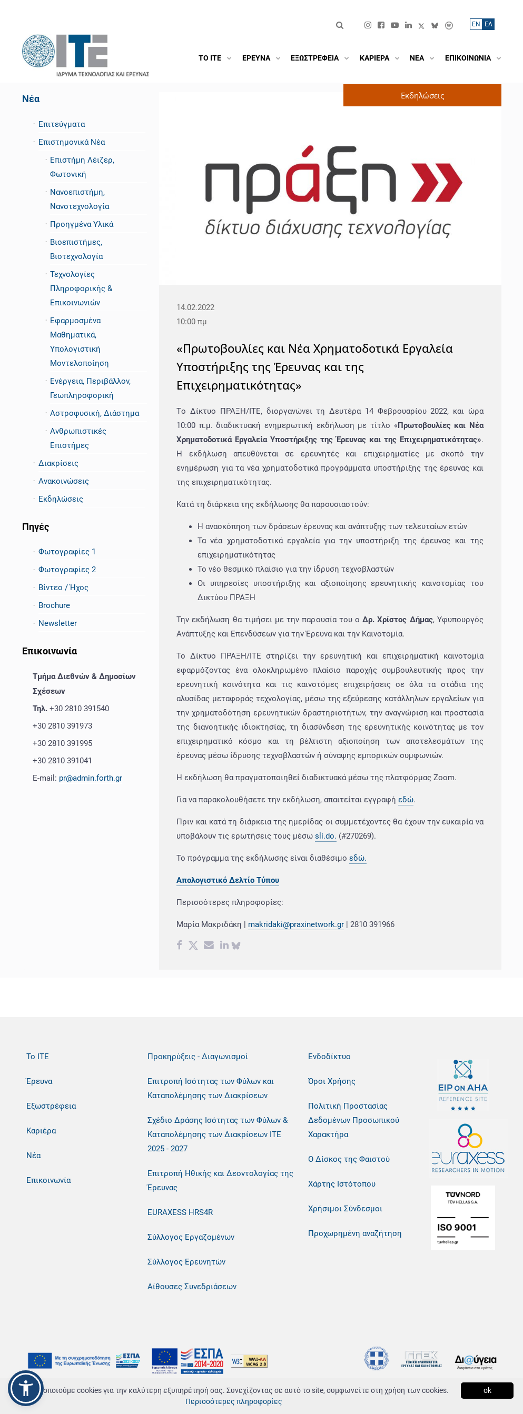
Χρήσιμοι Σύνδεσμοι (345, 1208)
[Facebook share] (179, 946)
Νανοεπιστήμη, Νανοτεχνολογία (79, 199)
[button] (26, 1388)
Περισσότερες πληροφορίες (233, 1401)
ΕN (476, 24)
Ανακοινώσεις (63, 481)
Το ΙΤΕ (37, 1056)
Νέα (31, 98)
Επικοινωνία (48, 1180)
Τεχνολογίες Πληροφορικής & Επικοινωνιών (81, 288)
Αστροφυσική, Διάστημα (94, 413)
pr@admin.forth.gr (90, 778)
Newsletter (57, 623)
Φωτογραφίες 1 (67, 551)
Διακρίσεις (58, 463)
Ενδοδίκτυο (329, 1056)
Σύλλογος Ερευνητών (186, 1262)
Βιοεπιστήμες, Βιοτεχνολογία (76, 249)
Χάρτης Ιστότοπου (342, 1184)
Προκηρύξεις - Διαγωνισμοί (197, 1056)
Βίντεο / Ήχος (63, 587)
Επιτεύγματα (61, 124)
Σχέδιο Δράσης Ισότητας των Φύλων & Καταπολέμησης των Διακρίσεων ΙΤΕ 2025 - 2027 (217, 1134)
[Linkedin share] (224, 946)
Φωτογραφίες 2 (67, 569)
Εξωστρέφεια (51, 1106)
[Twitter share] (193, 946)
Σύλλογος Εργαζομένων (190, 1237)
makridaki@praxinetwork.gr (296, 924)
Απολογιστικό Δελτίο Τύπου (227, 880)
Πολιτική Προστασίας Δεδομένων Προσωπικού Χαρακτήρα (353, 1120)
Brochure (54, 605)
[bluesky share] (236, 946)
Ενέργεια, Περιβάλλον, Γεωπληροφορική (90, 388)
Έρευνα (39, 1081)
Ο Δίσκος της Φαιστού (349, 1159)
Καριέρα (41, 1131)
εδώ (405, 799)
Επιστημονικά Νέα (71, 142)
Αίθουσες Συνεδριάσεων (191, 1286)
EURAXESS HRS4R (180, 1212)
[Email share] (209, 946)
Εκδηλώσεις (60, 499)
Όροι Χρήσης (332, 1081)
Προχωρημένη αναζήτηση (355, 1233)
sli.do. (326, 836)
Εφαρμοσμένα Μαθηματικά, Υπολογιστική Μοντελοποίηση (79, 342)
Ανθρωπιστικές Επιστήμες (78, 438)
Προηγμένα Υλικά (81, 224)
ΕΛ (488, 24)
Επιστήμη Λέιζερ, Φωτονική (82, 167)
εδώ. (358, 858)
